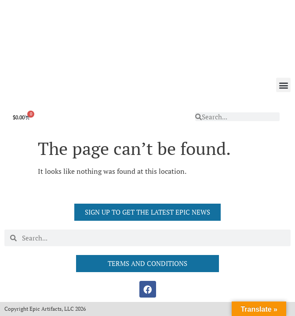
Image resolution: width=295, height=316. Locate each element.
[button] (283, 85)
